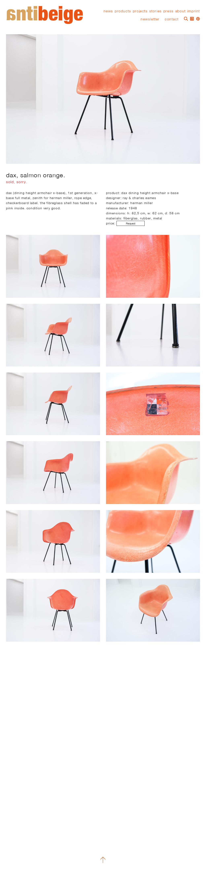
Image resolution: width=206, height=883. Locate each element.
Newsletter (150, 19)
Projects (140, 11)
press (168, 11)
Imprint (193, 11)
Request (130, 223)
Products (123, 11)
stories (155, 11)
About (180, 11)
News (108, 11)
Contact (171, 19)
